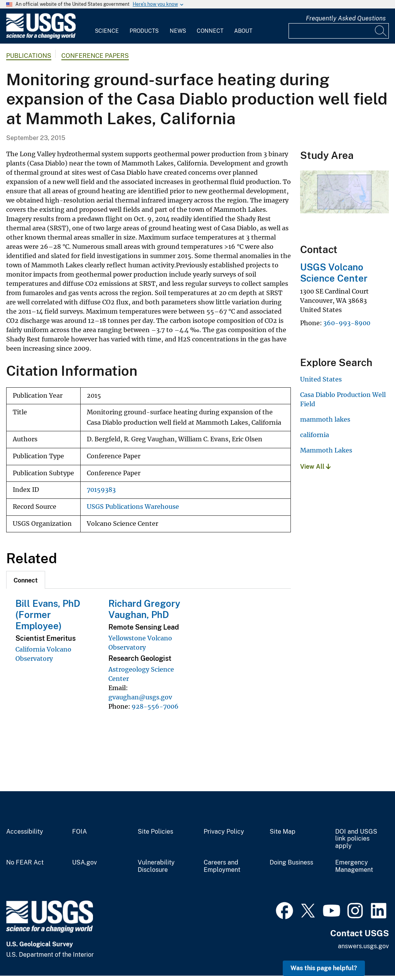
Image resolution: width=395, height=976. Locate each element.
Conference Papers (95, 55)
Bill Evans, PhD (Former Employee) (47, 614)
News (178, 31)
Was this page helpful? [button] (323, 968)
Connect (210, 31)
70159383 (101, 489)
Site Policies (155, 831)
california (314, 435)
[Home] (41, 37)
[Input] (339, 31)
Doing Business (291, 862)
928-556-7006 (155, 706)
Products (144, 31)
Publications (28, 55)
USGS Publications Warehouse (133, 506)
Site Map (282, 831)
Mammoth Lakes (326, 450)
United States (321, 379)
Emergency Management (354, 866)
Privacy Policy (224, 831)
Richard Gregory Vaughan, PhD (144, 609)
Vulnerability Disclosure (156, 866)
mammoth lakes (325, 419)
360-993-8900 (346, 323)
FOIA (79, 831)
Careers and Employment (222, 866)
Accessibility (24, 831)
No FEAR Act (25, 862)
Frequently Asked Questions (346, 18)
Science (107, 31)
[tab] (25, 580)
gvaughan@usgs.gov (140, 697)
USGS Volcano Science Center (334, 273)
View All (315, 466)
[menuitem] (106, 26)
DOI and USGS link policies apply (356, 839)
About (243, 31)
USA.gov (84, 862)
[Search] (381, 31)
